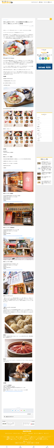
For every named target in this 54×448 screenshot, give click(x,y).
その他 (38, 139)
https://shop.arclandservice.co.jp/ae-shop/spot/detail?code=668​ (12, 269)
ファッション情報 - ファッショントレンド (44, 437)
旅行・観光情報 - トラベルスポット (43, 438)
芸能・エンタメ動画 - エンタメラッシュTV (42, 439)
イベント (38, 121)
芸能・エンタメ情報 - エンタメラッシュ (21, 437)
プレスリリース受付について (48, 2)
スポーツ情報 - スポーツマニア (22, 438)
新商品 (38, 126)
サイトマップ (47, 433)
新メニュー (39, 128)
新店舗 (38, 130)
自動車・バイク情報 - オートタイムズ (12, 439)
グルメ (38, 119)
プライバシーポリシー (17, 433)
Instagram (4, 306)
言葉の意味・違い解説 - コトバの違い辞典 (33, 443)
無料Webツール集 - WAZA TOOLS (20, 443)
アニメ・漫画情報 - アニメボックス (9, 437)
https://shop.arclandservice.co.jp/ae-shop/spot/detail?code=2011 (13, 201)
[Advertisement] (27, 11)
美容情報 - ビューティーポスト (11, 438)
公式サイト (5, 303)
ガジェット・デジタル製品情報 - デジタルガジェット (26, 439)
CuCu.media (40, 137)
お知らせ (38, 141)
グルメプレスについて (34, 2)
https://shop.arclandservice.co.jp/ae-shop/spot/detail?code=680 (12, 235)
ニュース (38, 132)
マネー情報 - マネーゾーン (32, 438)
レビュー (38, 117)
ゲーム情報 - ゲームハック (33, 437)
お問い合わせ (41, 2)
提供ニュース (39, 134)
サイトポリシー (25, 433)
